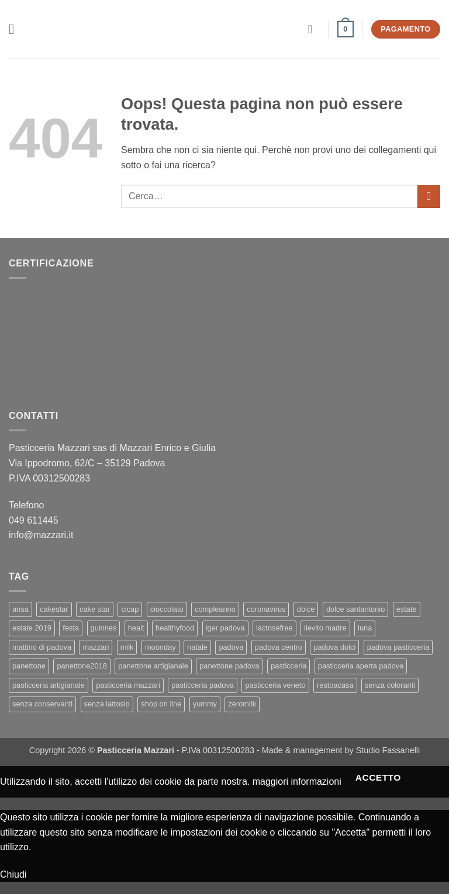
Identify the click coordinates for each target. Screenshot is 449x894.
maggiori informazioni (297, 781)
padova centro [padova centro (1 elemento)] (278, 647)
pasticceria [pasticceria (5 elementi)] (288, 665)
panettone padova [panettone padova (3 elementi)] (229, 665)
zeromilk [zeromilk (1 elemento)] (242, 703)
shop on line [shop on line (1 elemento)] (161, 703)
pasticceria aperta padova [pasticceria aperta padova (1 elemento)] (361, 665)
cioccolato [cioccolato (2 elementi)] (167, 609)
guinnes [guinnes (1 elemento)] (104, 627)
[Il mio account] (314, 29)
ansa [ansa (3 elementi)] (20, 609)
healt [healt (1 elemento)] (136, 627)
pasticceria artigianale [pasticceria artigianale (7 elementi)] (48, 685)
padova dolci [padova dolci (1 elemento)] (334, 647)
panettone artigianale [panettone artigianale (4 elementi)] (153, 665)
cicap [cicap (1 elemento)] (130, 609)
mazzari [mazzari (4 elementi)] (95, 647)
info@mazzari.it (42, 535)
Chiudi (13, 874)
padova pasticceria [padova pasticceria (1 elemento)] (398, 647)
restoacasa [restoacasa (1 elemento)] (335, 685)
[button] (16, 29)
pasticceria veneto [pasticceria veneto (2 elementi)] (275, 685)
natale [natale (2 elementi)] (197, 647)
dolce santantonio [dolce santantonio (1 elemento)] (355, 609)
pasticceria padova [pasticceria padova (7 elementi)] (202, 685)
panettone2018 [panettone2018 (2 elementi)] (81, 665)
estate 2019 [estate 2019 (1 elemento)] (31, 627)
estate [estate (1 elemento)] (406, 609)
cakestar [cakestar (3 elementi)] (54, 609)
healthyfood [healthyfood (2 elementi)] (175, 627)
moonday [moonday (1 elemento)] (160, 647)
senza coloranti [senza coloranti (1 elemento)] (390, 685)
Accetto (378, 777)
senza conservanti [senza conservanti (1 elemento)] (42, 703)
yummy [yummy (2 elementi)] (205, 703)
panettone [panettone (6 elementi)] (29, 665)
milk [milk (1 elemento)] (127, 647)
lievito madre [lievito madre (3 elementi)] (325, 627)
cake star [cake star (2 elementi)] (95, 609)
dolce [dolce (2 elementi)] (306, 609)
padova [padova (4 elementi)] (231, 647)
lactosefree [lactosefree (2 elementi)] (274, 627)
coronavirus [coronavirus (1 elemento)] (266, 609)
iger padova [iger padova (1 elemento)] (225, 627)
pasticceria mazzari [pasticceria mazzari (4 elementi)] (128, 685)
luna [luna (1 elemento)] (365, 627)
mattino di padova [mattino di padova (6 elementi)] (41, 647)
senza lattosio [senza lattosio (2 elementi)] (107, 703)
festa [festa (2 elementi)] (71, 627)
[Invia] (428, 196)
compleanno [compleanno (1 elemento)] (215, 609)
